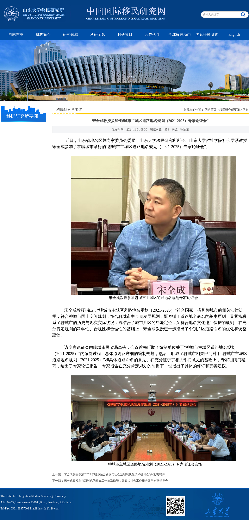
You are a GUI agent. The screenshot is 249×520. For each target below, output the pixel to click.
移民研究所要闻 (229, 109)
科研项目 (125, 34)
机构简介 (43, 34)
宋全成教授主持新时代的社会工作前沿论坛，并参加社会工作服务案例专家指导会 (116, 480)
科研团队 (97, 34)
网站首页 (15, 34)
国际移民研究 (207, 34)
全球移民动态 (179, 34)
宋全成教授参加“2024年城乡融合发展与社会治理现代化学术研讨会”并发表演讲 (114, 474)
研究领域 (70, 34)
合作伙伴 (152, 34)
